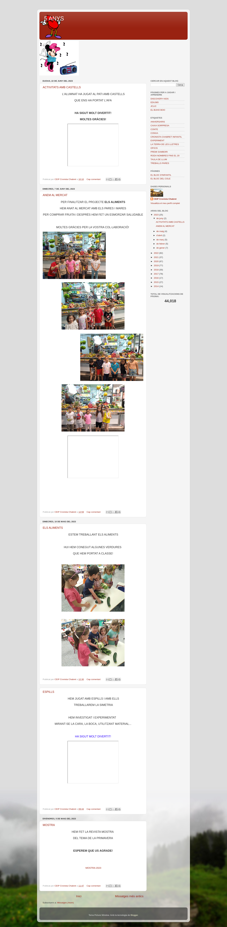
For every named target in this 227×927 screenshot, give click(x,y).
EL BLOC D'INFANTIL (161, 175)
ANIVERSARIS (158, 122)
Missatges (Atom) (65, 902)
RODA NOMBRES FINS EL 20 (165, 155)
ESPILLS (48, 691)
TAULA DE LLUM (159, 159)
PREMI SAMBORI (159, 152)
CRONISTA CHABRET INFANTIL (166, 137)
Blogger (134, 915)
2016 (156, 278)
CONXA (154, 133)
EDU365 (155, 102)
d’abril (159, 235)
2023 (156, 215)
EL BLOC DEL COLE (161, 178)
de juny (160, 218)
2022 (156, 253)
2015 (156, 282)
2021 (156, 257)
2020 (156, 261)
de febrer (161, 244)
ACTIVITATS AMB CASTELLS (62, 87)
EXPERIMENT (157, 140)
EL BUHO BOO (158, 110)
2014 (156, 286)
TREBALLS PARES (160, 163)
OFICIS (154, 148)
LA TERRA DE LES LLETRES (165, 144)
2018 (156, 270)
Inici (78, 896)
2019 (156, 265)
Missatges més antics (129, 896)
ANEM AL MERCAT (55, 195)
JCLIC (154, 106)
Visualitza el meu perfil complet (165, 203)
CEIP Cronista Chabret (165, 199)
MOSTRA (49, 825)
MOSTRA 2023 (93, 868)
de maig (160, 231)
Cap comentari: (94, 179)
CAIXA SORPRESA (160, 125)
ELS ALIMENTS (53, 527)
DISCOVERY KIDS (160, 99)
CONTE (154, 129)
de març (160, 239)
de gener (160, 248)
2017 (156, 274)
